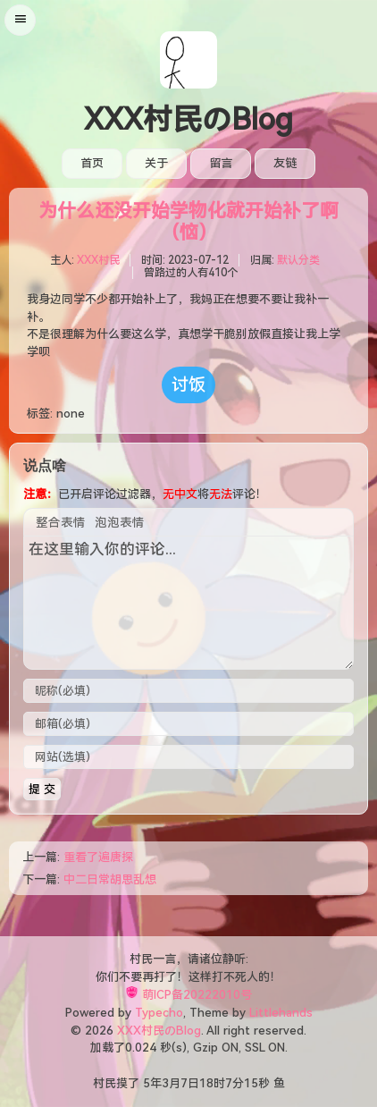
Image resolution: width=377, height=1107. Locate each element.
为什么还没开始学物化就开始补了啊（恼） (188, 221)
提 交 (42, 789)
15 (251, 1083)
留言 (220, 163)
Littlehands (281, 1012)
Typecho (159, 1012)
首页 (92, 163)
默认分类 (298, 260)
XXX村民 (98, 260)
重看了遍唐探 (98, 857)
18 (206, 1083)
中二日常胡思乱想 (109, 879)
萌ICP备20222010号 (197, 994)
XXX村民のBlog (188, 120)
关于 (156, 163)
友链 (285, 163)
